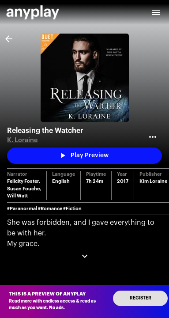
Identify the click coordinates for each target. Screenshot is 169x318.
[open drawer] (156, 12)
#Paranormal (22, 208)
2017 (122, 181)
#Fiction (72, 208)
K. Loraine (22, 140)
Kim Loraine (153, 181)
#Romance (50, 208)
